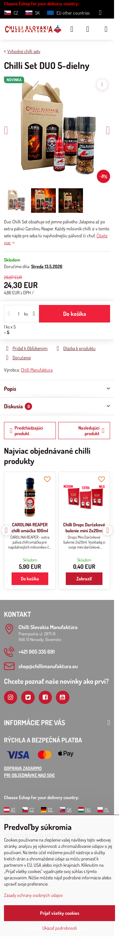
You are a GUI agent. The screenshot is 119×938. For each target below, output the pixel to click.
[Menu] (106, 29)
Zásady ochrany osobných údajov (33, 895)
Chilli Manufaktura (37, 370)
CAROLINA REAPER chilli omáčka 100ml (30, 527)
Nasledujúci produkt (91, 431)
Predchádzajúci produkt (26, 431)
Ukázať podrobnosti (59, 928)
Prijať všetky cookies (59, 913)
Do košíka (74, 313)
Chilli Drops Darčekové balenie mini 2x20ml (84, 527)
